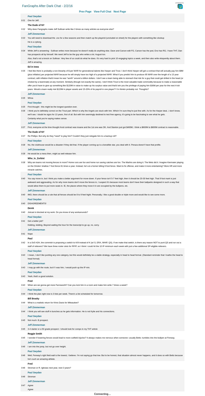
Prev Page (85, 11)
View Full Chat (102, 11)
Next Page (120, 11)
